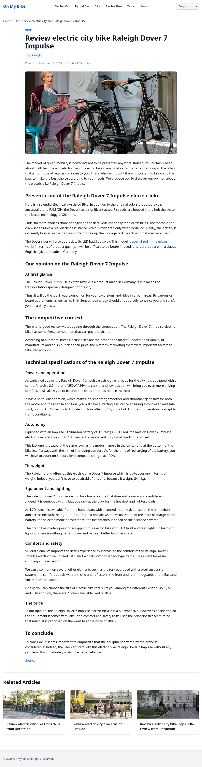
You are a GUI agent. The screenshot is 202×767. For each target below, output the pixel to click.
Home (7, 21)
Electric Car (62, 6)
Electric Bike (114, 6)
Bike (97, 6)
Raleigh (34, 55)
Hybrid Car (82, 6)
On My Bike (14, 6)
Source (30, 660)
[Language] (187, 6)
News (143, 6)
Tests (130, 6)
